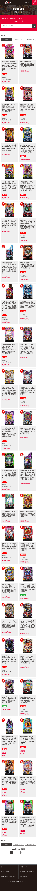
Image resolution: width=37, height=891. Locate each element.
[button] (25, 852)
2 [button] (15, 852)
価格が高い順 (30, 39)
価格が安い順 (18, 39)
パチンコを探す (10, 18)
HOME (3, 18)
